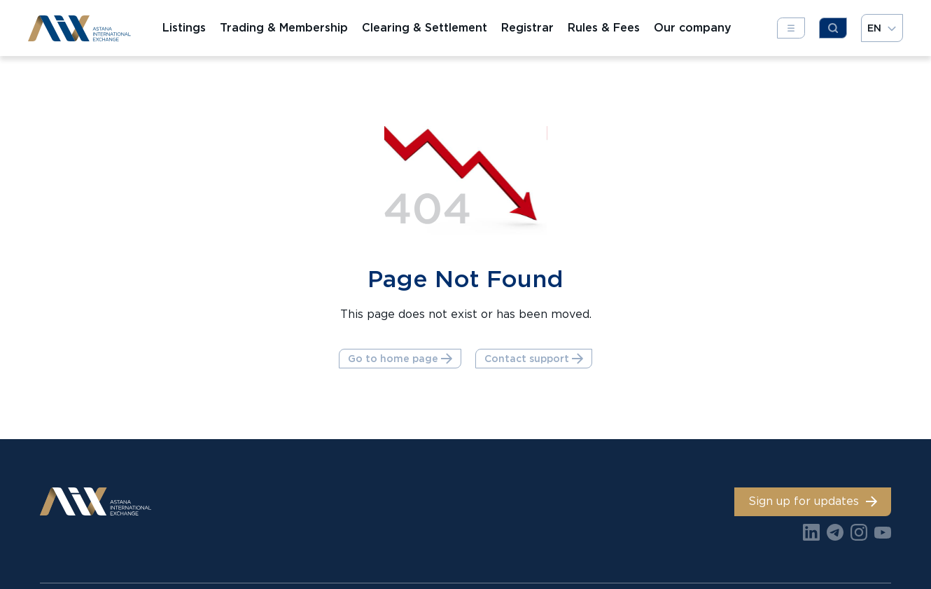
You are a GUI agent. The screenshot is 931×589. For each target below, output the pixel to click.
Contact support (533, 358)
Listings (184, 28)
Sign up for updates (812, 501)
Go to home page (400, 358)
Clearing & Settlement (424, 28)
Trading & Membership (284, 28)
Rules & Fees (604, 28)
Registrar (527, 28)
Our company (693, 28)
